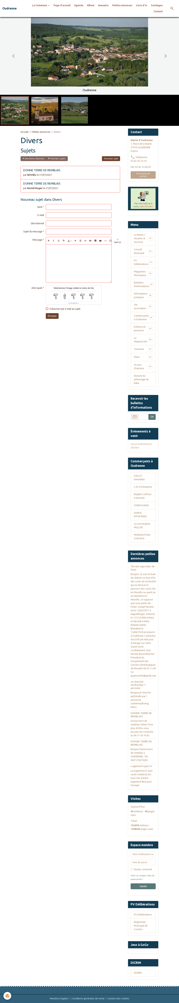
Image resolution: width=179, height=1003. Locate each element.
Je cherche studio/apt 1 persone (138, 684)
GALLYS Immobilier (139, 477)
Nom (39, 207)
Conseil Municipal (139, 251)
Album (90, 5)
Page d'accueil (62, 5)
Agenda (78, 5)
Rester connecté (143, 869)
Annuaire (103, 5)
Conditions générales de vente (88, 998)
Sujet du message (32, 231)
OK (152, 416)
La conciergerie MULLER (142, 525)
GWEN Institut (141, 505)
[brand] (9, 8)
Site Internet (37, 223)
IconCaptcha (73, 303)
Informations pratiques (140, 295)
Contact (158, 11)
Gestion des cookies (118, 998)
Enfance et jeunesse (139, 328)
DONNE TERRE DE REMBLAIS (41, 170)
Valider (143, 886)
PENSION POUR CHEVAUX (142, 536)
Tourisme (139, 349)
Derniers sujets (57, 158)
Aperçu (117, 240)
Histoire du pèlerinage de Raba (141, 379)
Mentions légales (59, 998)
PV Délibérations (141, 262)
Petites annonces (122, 5)
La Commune (40, 5)
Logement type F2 (141, 766)
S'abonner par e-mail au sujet (64, 308)
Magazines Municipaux (140, 273)
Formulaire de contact (143, 174)
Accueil (25, 132)
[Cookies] (7, 996)
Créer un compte (138, 876)
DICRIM (138, 972)
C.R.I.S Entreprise (143, 486)
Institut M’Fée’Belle (140, 514)
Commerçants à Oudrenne (141, 317)
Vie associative (140, 306)
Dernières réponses (33, 158)
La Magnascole (140, 339)
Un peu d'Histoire (139, 366)
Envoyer (52, 316)
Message (37, 239)
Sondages (157, 5)
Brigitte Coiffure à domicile (142, 496)
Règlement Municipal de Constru (141, 926)
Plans (137, 357)
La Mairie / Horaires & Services (139, 238)
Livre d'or (141, 5)
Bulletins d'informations (141, 284)
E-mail (40, 215)
